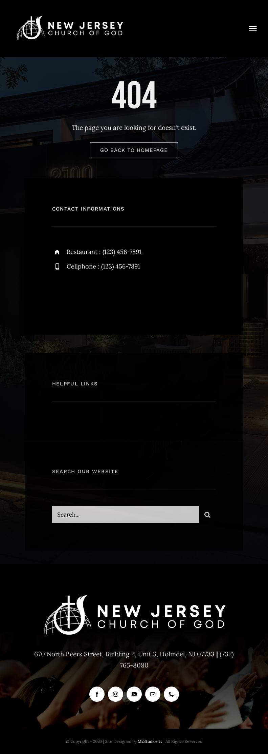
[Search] (207, 518)
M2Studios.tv (150, 741)
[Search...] (125, 518)
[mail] (152, 694)
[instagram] (97, 295)
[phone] (171, 694)
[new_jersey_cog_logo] (69, 17)
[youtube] (134, 694)
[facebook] (59, 295)
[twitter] (78, 295)
